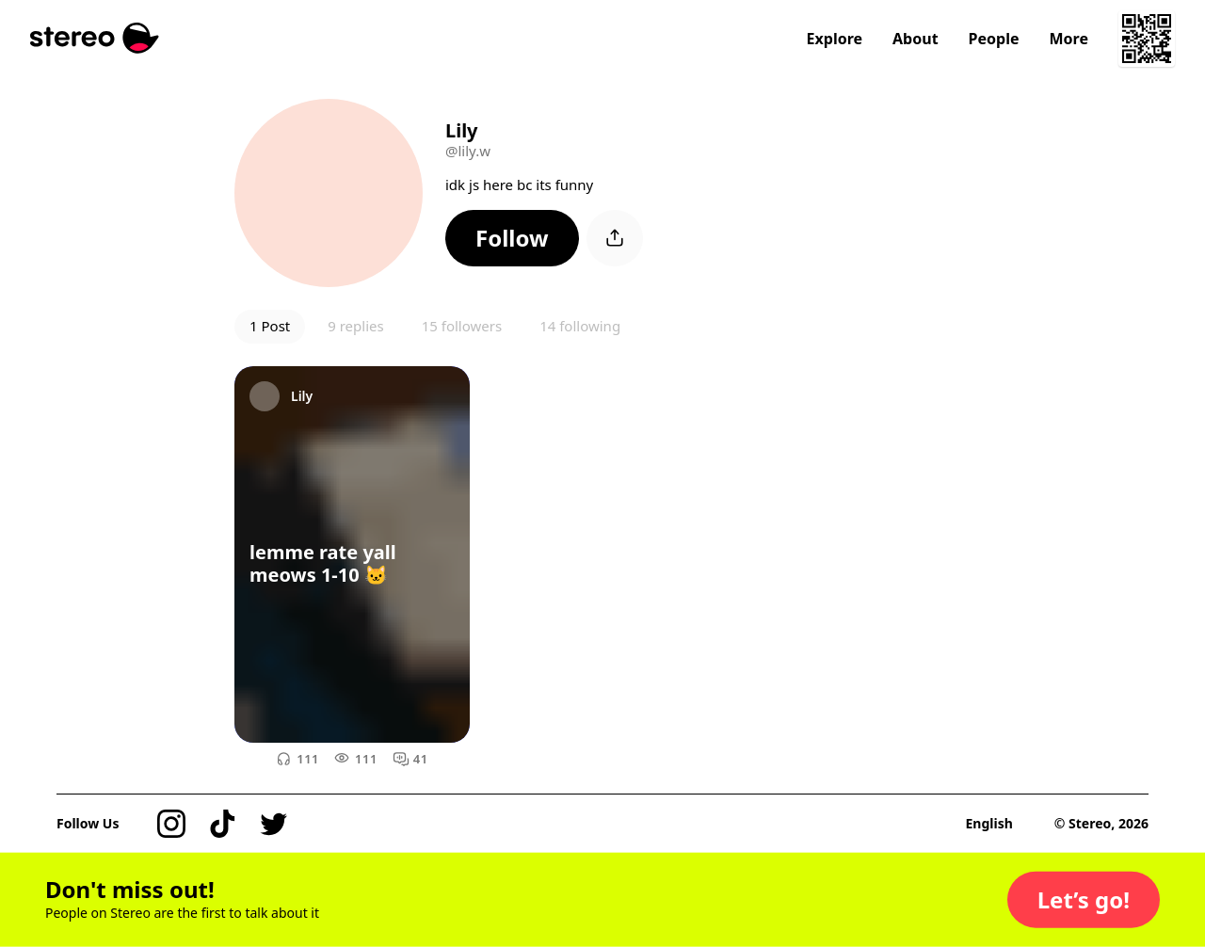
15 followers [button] (462, 325)
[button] (512, 238)
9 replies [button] (355, 325)
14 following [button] (579, 325)
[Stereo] (94, 38)
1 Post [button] (269, 325)
